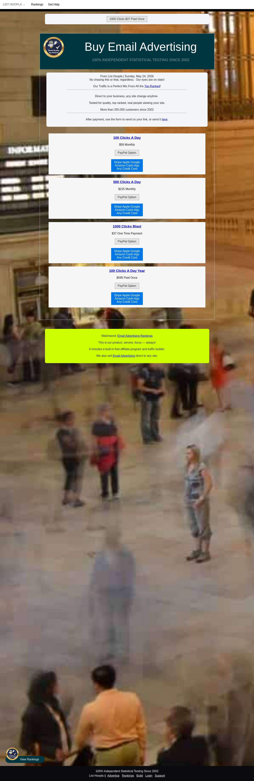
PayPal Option (127, 152)
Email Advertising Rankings (135, 335)
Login (148, 775)
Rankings (37, 4)
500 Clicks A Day (127, 182)
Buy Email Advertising (141, 46)
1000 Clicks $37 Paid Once (127, 18)
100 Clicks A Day (127, 138)
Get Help (53, 4)
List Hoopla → (14, 4)
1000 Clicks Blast (127, 226)
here (165, 119)
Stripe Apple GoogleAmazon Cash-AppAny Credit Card (127, 165)
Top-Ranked (152, 86)
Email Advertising (124, 355)
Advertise (113, 775)
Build (139, 775)
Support (160, 775)
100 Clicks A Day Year (127, 271)
